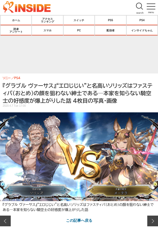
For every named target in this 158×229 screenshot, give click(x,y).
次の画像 (152, 221)
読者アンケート (16, 30)
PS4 (142, 20)
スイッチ (79, 20)
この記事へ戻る (79, 220)
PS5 (110, 20)
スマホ (47, 30)
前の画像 (5, 221)
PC (79, 30)
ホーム (16, 20)
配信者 (110, 30)
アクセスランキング (47, 20)
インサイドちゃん (142, 30)
